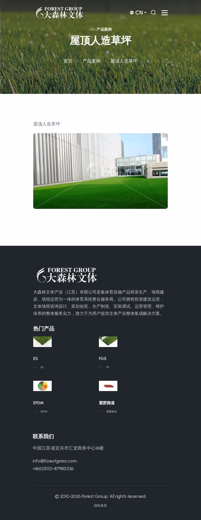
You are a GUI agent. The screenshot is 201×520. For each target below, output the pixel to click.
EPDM (38, 403)
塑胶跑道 (107, 403)
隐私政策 (100, 505)
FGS (102, 358)
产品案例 (104, 29)
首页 (68, 61)
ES (35, 358)
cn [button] (136, 12)
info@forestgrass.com (55, 461)
